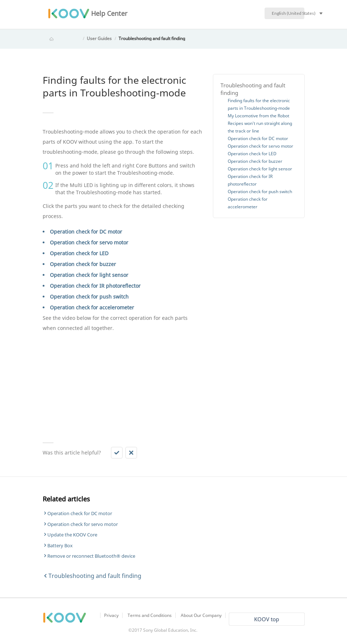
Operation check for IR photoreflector (95, 285)
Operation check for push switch (89, 296)
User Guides (99, 38)
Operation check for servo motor (89, 242)
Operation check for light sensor (89, 274)
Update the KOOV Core (72, 534)
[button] (117, 452)
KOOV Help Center (61, 38)
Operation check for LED (79, 253)
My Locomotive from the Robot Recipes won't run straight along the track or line (260, 123)
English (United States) (288, 13)
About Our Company (201, 615)
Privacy (111, 615)
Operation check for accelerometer (92, 307)
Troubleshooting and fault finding (152, 38)
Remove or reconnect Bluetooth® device (91, 556)
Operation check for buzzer (83, 264)
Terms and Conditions (150, 615)
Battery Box (60, 545)
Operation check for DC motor (86, 231)
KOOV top (266, 619)
